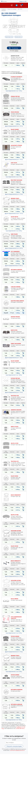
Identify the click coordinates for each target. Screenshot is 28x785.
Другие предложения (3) (14, 159)
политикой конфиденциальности (17, 750)
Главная (3, 9)
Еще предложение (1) (14, 91)
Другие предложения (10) (14, 213)
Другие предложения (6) (14, 265)
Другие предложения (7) (14, 126)
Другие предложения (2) (14, 194)
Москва (5, 1)
